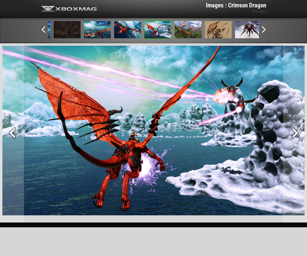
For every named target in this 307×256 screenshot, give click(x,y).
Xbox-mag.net (69, 9)
